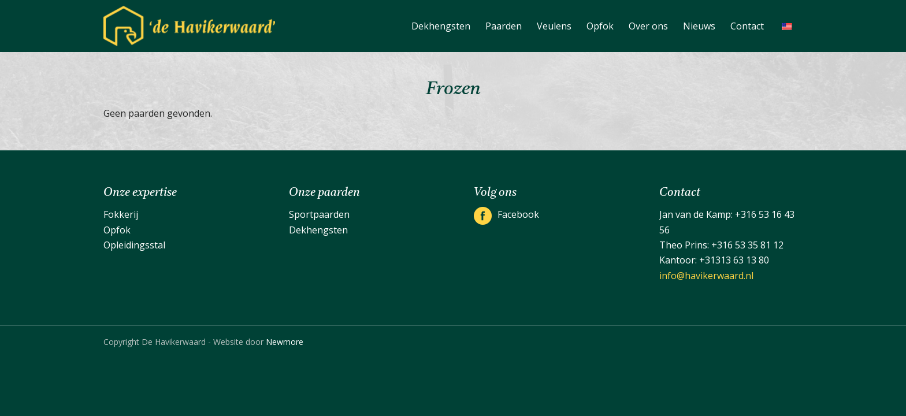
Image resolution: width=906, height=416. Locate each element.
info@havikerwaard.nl (706, 275)
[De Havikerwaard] (189, 26)
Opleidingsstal (134, 245)
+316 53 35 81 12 (747, 245)
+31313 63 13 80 (734, 260)
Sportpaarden (319, 214)
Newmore (284, 341)
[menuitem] (441, 26)
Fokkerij (120, 214)
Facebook (518, 214)
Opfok (117, 230)
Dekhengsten (318, 230)
